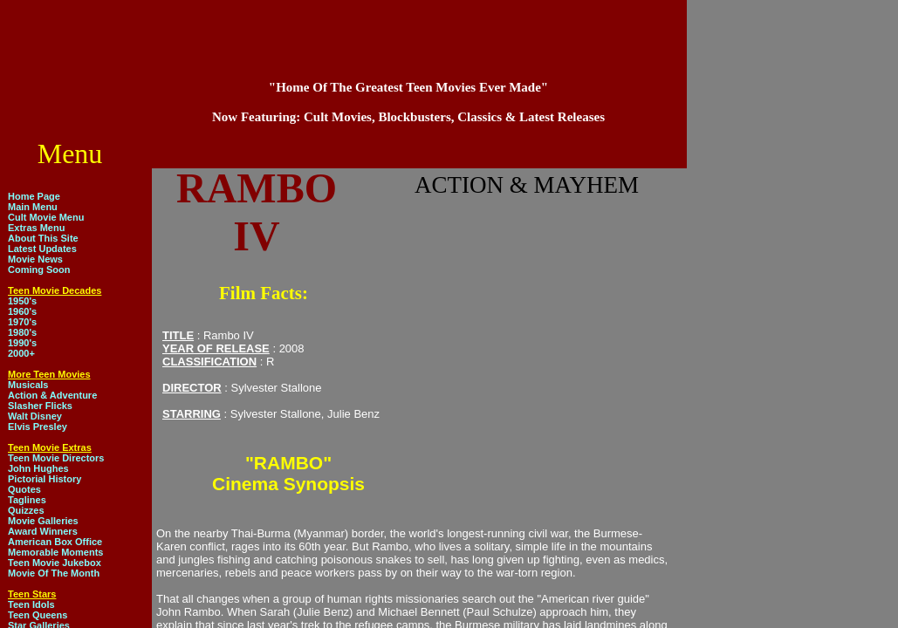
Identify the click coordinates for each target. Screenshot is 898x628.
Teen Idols (31, 604)
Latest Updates (42, 248)
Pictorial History (44, 479)
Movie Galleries (43, 520)
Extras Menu (36, 227)
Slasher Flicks (40, 405)
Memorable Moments (55, 552)
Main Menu (33, 206)
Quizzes (26, 510)
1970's (22, 322)
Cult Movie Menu (46, 217)
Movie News (35, 259)
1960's (22, 311)
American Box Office (55, 541)
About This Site (43, 238)
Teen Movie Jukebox (54, 562)
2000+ (21, 353)
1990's (22, 343)
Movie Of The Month (53, 573)
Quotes (24, 489)
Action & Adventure (52, 395)
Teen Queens (37, 615)
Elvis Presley (37, 426)
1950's (22, 301)
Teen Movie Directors (56, 458)
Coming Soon (39, 269)
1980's (22, 332)
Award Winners (43, 531)
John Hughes (38, 468)
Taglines (27, 500)
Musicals (28, 384)
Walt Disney (35, 416)
